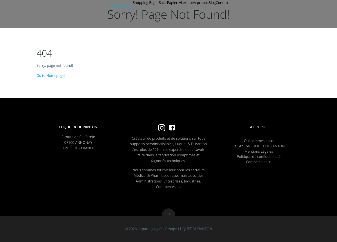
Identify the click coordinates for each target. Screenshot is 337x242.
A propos (201, 2)
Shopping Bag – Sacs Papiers (157, 2)
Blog (212, 2)
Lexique (187, 2)
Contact (222, 2)
